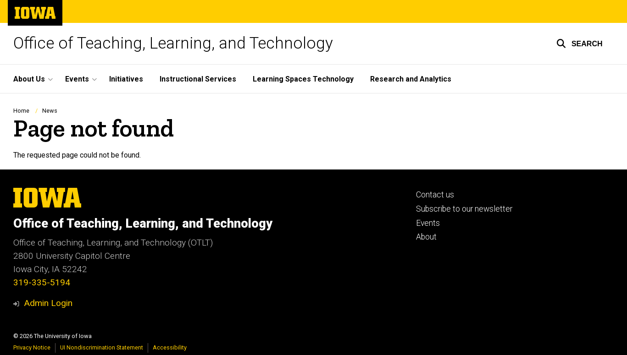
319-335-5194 (41, 282)
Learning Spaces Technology (303, 79)
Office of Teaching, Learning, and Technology (173, 43)
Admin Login (48, 303)
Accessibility (170, 347)
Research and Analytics (410, 79)
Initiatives (126, 79)
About (426, 236)
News (49, 110)
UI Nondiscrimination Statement (101, 347)
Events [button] (77, 79)
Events (428, 223)
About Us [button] (29, 79)
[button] (579, 43)
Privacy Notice (31, 347)
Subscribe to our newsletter (464, 208)
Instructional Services (198, 79)
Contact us (435, 194)
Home (21, 110)
